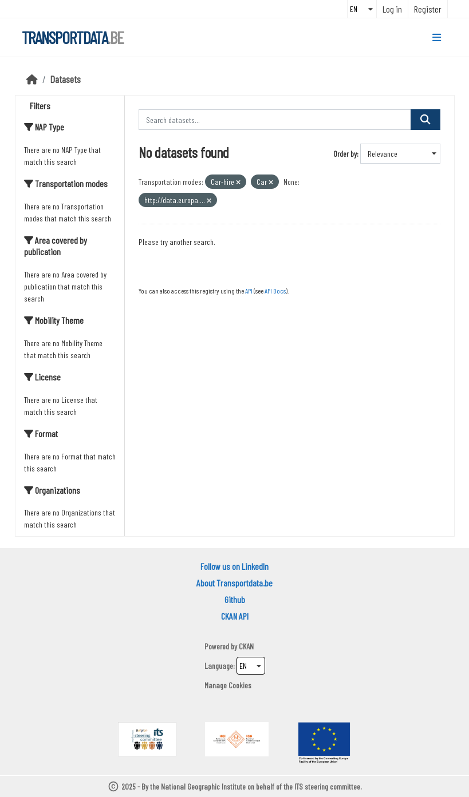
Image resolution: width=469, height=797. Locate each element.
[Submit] (425, 119)
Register (428, 8)
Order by (345, 153)
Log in (392, 8)
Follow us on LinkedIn (234, 566)
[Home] (32, 79)
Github (234, 599)
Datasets (65, 79)
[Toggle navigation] (436, 37)
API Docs (275, 291)
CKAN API (235, 615)
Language (218, 666)
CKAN (246, 646)
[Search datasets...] (275, 119)
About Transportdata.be (234, 582)
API (249, 291)
